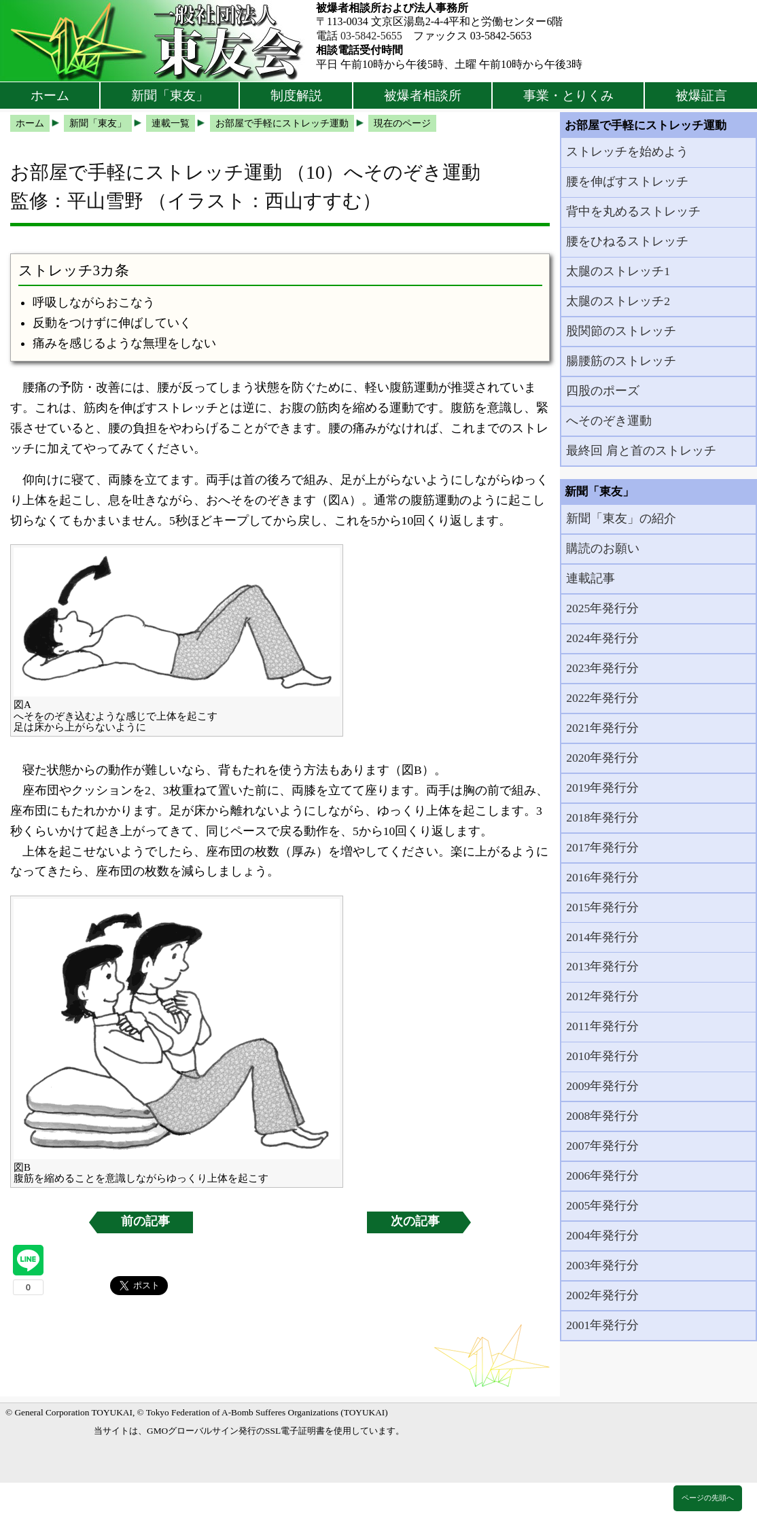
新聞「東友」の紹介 (621, 518)
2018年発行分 (602, 817)
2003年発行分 (602, 1265)
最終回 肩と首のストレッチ (641, 450)
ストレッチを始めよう (627, 151)
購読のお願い (602, 548)
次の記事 (415, 1221)
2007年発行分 (602, 1145)
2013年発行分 (602, 966)
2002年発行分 (602, 1295)
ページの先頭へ (708, 1498)
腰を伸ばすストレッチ (627, 181)
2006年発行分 (602, 1175)
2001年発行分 (602, 1325)
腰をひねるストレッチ (627, 241)
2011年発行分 (602, 1026)
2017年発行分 (602, 847)
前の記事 (145, 1221)
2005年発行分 (602, 1205)
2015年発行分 (602, 907)
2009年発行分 (602, 1086)
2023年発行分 (602, 668)
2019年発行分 (602, 787)
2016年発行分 (602, 877)
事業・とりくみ (568, 95)
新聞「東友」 (170, 95)
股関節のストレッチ (621, 331)
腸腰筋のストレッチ (621, 361)
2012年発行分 (602, 996)
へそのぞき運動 (609, 420)
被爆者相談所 (422, 95)
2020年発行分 (602, 757)
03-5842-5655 (371, 35)
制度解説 (296, 95)
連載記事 (590, 578)
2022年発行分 (602, 698)
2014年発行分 (602, 937)
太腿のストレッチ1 (618, 271)
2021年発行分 (602, 728)
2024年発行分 (602, 638)
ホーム (50, 95)
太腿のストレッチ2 (618, 301)
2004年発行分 (602, 1235)
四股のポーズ (602, 391)
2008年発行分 (602, 1116)
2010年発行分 (602, 1056)
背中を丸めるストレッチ (633, 211)
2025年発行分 (602, 608)
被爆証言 (701, 95)
